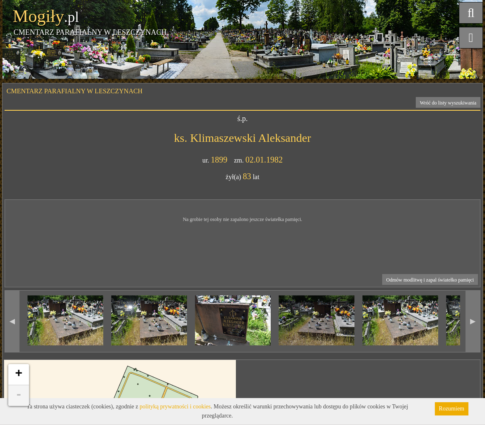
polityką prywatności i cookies (175, 406)
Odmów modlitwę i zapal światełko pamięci (430, 280)
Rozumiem (451, 409)
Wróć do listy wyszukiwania (448, 103)
